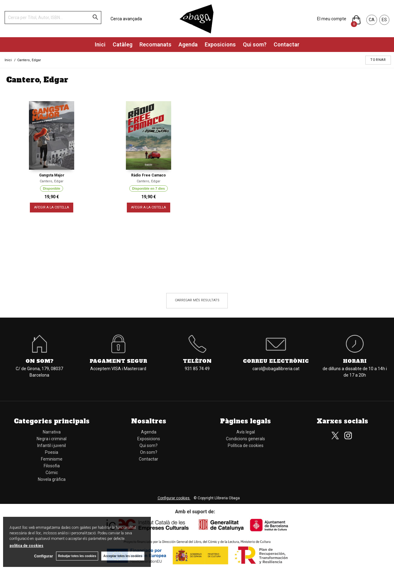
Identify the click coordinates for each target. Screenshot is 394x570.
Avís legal (245, 431)
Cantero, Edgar (51, 181)
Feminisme (51, 459)
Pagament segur (118, 360)
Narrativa (52, 431)
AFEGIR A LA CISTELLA (51, 207)
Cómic (52, 472)
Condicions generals (245, 438)
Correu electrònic (276, 360)
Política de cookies (245, 445)
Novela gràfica (52, 479)
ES (384, 19)
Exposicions (220, 44)
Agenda (188, 44)
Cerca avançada (126, 18)
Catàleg (122, 44)
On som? (40, 360)
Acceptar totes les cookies (122, 556)
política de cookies (26, 546)
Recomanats (155, 44)
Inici (100, 44)
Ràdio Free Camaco (148, 175)
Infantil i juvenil (51, 445)
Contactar (287, 44)
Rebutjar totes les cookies (77, 556)
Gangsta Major (51, 175)
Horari (355, 360)
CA (372, 19)
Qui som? (255, 44)
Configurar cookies (174, 498)
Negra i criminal (51, 438)
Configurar (43, 556)
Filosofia (52, 465)
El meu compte (331, 18)
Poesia (51, 452)
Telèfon (197, 360)
